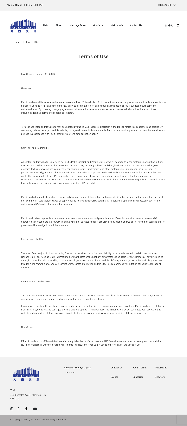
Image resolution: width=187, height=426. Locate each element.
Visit (12, 390)
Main (45, 25)
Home (18, 42)
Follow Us (167, 5)
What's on (98, 25)
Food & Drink (140, 367)
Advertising (161, 367)
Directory (160, 377)
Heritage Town (78, 25)
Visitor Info (117, 25)
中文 (169, 25)
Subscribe (138, 377)
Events (114, 377)
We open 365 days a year (77, 367)
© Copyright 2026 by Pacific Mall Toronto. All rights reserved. (38, 419)
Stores (59, 25)
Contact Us (136, 25)
